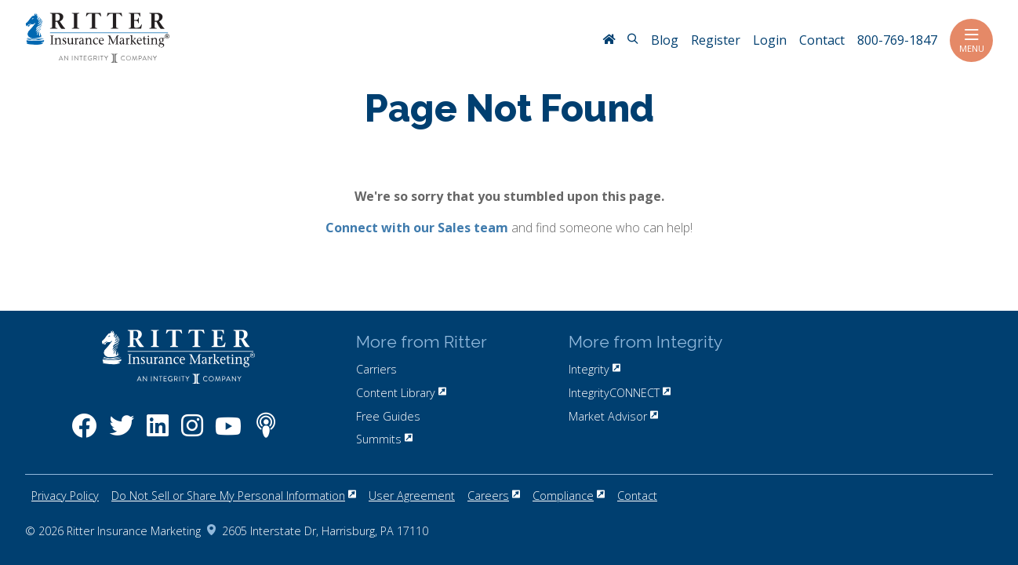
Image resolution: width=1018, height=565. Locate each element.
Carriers (376, 369)
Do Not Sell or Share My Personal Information (233, 495)
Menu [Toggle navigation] (971, 40)
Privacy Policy (65, 495)
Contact (637, 495)
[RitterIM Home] (608, 40)
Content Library (401, 392)
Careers (493, 495)
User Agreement (412, 495)
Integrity (594, 369)
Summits (384, 439)
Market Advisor (613, 416)
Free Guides (388, 416)
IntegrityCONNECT (620, 392)
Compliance (569, 495)
